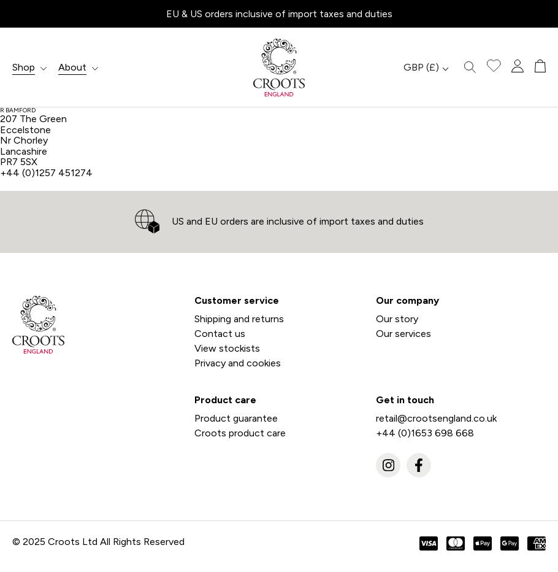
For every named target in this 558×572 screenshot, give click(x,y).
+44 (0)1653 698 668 (425, 433)
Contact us (219, 333)
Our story (397, 319)
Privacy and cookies (237, 363)
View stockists (227, 348)
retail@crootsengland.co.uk (436, 418)
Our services (403, 333)
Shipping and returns (239, 319)
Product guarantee (236, 418)
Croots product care (240, 433)
